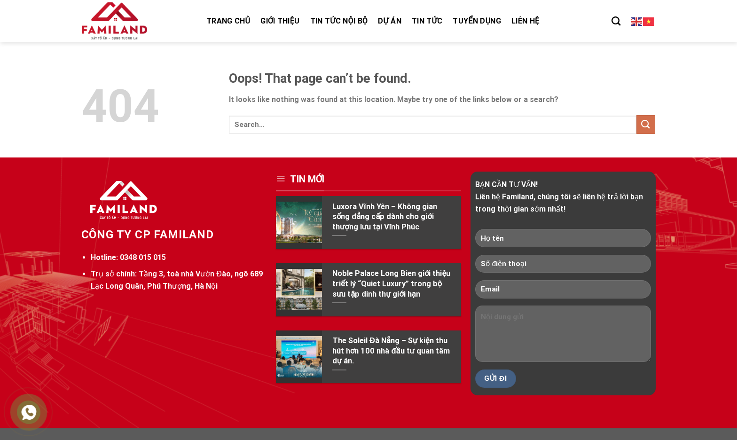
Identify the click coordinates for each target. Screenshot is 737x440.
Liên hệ (525, 20)
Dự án (389, 20)
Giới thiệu (279, 20)
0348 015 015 (143, 257)
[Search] (616, 21)
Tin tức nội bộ (339, 20)
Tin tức (427, 20)
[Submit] (645, 124)
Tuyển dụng (477, 20)
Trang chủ (228, 20)
